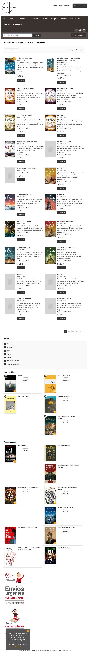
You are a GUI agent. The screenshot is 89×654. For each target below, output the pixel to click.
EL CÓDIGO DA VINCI (24, 115)
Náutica (9, 347)
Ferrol (9, 357)
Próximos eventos (13, 361)
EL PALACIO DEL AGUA (65, 507)
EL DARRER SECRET (65, 142)
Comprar (21, 80)
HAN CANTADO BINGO (65, 396)
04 (77, 331)
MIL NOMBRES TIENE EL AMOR (28, 527)
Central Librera (57, 6)
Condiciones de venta (23, 650)
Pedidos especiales (13, 364)
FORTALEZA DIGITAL (24, 221)
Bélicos (9, 344)
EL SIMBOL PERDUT (24, 299)
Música (9, 354)
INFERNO (60, 115)
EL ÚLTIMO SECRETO (24, 58)
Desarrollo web (67, 650)
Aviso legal (34, 650)
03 (73, 331)
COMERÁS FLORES (64, 375)
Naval (8, 351)
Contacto (67, 6)
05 (80, 331)
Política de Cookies (56, 650)
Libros (13, 19)
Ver (69, 50)
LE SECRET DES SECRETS (26, 168)
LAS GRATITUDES (23, 396)
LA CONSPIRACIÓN (24, 195)
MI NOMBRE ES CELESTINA (66, 527)
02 (69, 331)
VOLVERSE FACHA (64, 445)
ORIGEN (60, 168)
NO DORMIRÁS (22, 445)
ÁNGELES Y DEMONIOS (25, 89)
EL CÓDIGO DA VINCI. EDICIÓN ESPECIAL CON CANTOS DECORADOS (68, 60)
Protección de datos (43, 650)
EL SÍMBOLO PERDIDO (65, 89)
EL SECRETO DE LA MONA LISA (28, 487)
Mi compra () (78, 35)
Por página (79, 50)
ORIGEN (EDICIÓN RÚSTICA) (27, 142)
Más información (17, 646)
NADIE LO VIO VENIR (64, 547)
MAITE (20, 375)
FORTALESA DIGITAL (65, 299)
